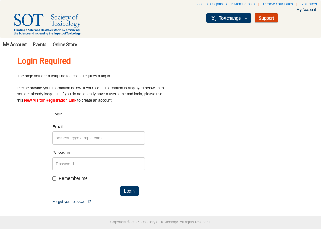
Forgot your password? (71, 201)
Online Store (65, 44)
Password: (62, 152)
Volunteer (309, 4)
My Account (15, 44)
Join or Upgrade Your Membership (226, 4)
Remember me (73, 178)
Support (266, 17)
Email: (58, 126)
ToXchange (228, 18)
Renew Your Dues (278, 4)
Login (129, 190)
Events (39, 44)
